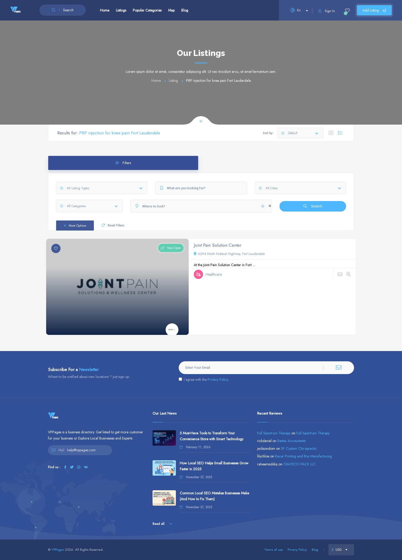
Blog (184, 10)
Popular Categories (147, 10)
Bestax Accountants (291, 440)
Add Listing (374, 10)
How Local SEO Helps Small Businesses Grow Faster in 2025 (214, 466)
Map (171, 10)
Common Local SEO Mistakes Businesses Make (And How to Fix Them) (214, 496)
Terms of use (273, 549)
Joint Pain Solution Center (217, 245)
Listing (173, 80)
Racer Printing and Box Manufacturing (303, 456)
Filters (123, 162)
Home (104, 10)
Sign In (326, 10)
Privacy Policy (218, 379)
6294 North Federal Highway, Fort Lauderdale (229, 253)
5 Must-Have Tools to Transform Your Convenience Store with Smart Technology (211, 436)
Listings (121, 10)
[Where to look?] (201, 206)
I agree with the (203, 379)
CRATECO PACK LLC (299, 464)
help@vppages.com (81, 450)
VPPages (58, 549)
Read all (162, 523)
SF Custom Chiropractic (299, 448)
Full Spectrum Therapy (273, 433)
